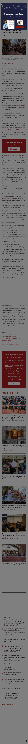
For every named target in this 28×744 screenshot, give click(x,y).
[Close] (26, 2)
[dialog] (14, 372)
